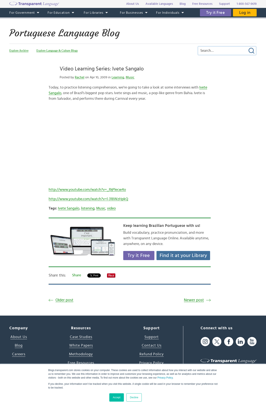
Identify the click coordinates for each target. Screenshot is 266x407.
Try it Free (215, 13)
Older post (64, 300)
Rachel (79, 77)
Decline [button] (134, 397)
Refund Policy (151, 354)
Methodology (81, 354)
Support (151, 337)
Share (76, 275)
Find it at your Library (183, 255)
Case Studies (81, 337)
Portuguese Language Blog (64, 33)
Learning (118, 77)
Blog (19, 345)
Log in (244, 13)
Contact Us (151, 345)
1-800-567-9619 (247, 3)
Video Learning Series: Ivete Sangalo (102, 68)
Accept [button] (117, 397)
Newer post (194, 300)
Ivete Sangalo (68, 208)
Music (130, 77)
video (111, 208)
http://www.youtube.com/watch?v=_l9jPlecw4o (87, 190)
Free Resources (81, 363)
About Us (18, 337)
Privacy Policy (165, 377)
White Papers (81, 345)
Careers (18, 354)
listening (88, 208)
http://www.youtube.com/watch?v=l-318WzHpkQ (88, 199)
